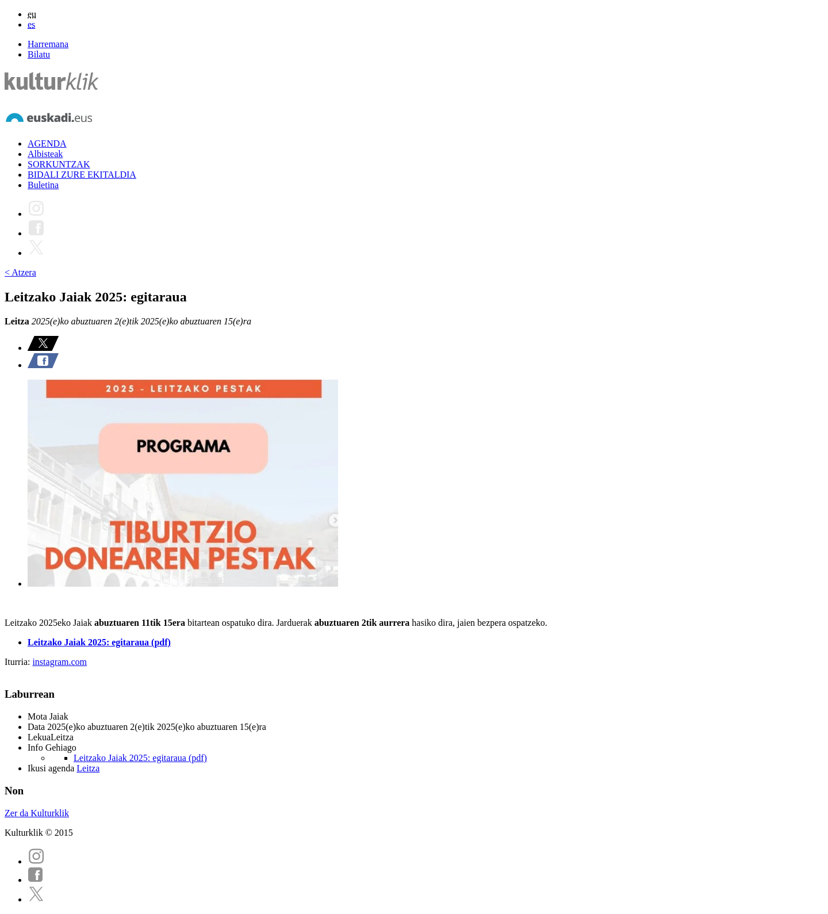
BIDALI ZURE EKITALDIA (82, 174)
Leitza (87, 768)
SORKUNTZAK (59, 164)
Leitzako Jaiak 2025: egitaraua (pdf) (99, 642)
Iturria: (18, 662)
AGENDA (47, 143)
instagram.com (59, 662)
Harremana (48, 44)
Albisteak (45, 154)
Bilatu (39, 54)
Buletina (43, 185)
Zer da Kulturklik (37, 813)
